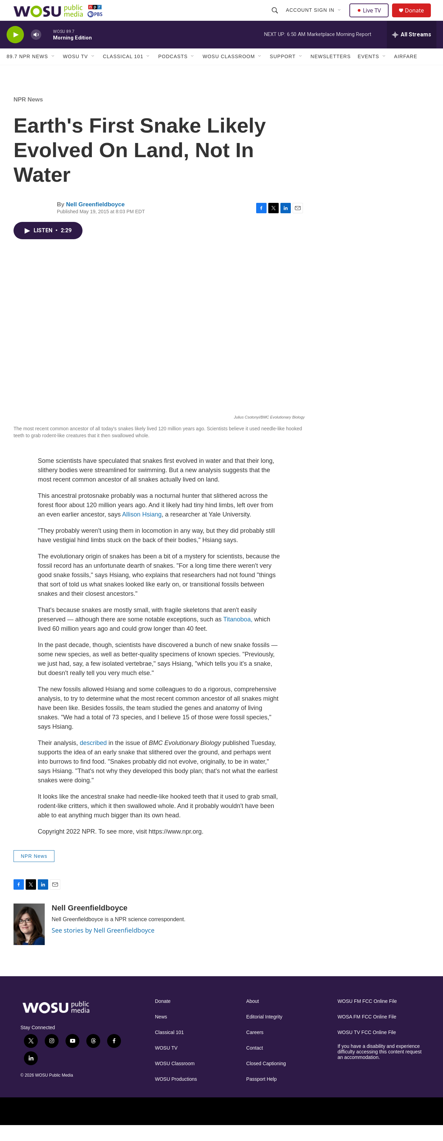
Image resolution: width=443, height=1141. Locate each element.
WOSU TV (75, 72)
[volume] (36, 50)
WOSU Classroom (228, 72)
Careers (254, 1048)
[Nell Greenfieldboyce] (29, 940)
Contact (254, 1063)
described (93, 758)
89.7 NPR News (27, 72)
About (252, 1016)
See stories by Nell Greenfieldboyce (103, 946)
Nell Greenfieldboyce (95, 220)
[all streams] (411, 50)
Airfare (405, 72)
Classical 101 (123, 72)
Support (282, 72)
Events (368, 72)
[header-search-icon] (275, 18)
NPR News (28, 115)
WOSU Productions (176, 1094)
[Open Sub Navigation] (340, 18)
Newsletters (331, 72)
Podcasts (173, 72)
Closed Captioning (266, 1079)
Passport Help (261, 1094)
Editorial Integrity (264, 1032)
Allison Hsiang (142, 530)
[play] (15, 50)
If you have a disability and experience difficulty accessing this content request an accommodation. (380, 1067)
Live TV (371, 18)
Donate (418, 18)
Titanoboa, (237, 634)
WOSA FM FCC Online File (367, 1032)
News (161, 1032)
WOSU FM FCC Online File (367, 1016)
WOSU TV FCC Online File (367, 1048)
